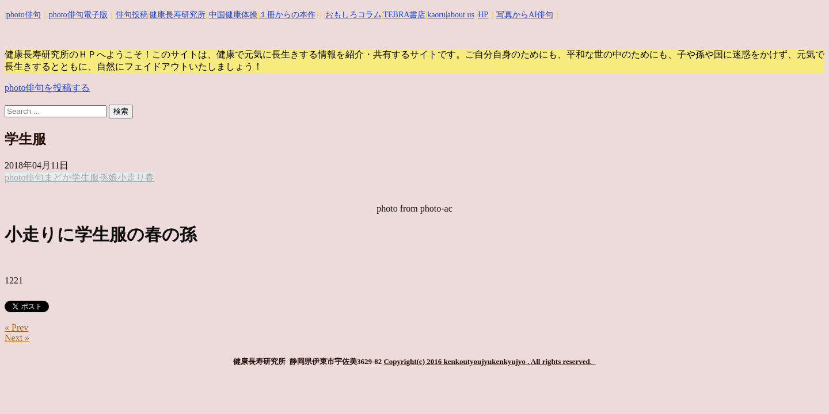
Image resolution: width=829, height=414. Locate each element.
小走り (131, 177)
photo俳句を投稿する (47, 88)
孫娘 (108, 177)
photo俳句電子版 (78, 14)
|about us (460, 14)
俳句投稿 (132, 14)
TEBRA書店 (404, 14)
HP (483, 14)
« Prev (16, 327)
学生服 (85, 177)
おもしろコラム (353, 14)
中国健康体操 (233, 14)
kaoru (436, 14)
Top (802, 387)
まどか (57, 177)
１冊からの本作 (287, 14)
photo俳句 (23, 14)
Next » (17, 338)
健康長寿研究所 (177, 14)
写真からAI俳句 (524, 14)
